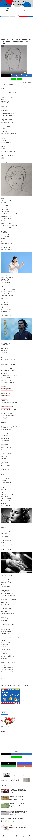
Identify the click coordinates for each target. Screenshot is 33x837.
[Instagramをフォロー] (24, 763)
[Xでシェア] (6, 75)
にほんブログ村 (4, 714)
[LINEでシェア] (16, 79)
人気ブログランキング (5, 726)
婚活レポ (3, 731)
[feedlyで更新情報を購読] (8, 766)
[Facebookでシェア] (16, 75)
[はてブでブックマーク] (27, 75)
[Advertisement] (16, 29)
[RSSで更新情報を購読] (24, 766)
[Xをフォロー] (8, 763)
